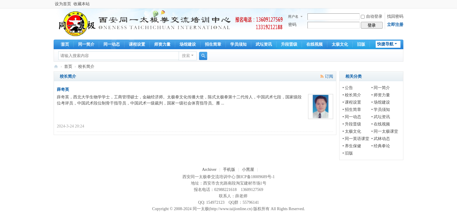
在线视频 (314, 44)
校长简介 (353, 95)
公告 (349, 88)
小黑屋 (248, 169)
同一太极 (56, 66)
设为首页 (63, 4)
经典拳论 (382, 146)
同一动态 (111, 44)
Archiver (209, 169)
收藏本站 (81, 4)
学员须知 (238, 44)
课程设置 (137, 44)
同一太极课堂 (386, 131)
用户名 (293, 17)
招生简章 (213, 44)
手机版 (229, 169)
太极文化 (340, 44)
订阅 (329, 76)
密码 (292, 24)
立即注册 (395, 24)
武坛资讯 (264, 44)
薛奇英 (63, 89)
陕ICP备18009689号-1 (255, 177)
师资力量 (162, 44)
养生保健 (353, 146)
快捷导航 (385, 44)
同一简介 (86, 44)
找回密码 (395, 16)
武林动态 (382, 139)
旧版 (361, 44)
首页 (65, 44)
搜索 (186, 56)
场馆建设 (188, 44)
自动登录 (371, 16)
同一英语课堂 (357, 139)
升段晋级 (289, 44)
